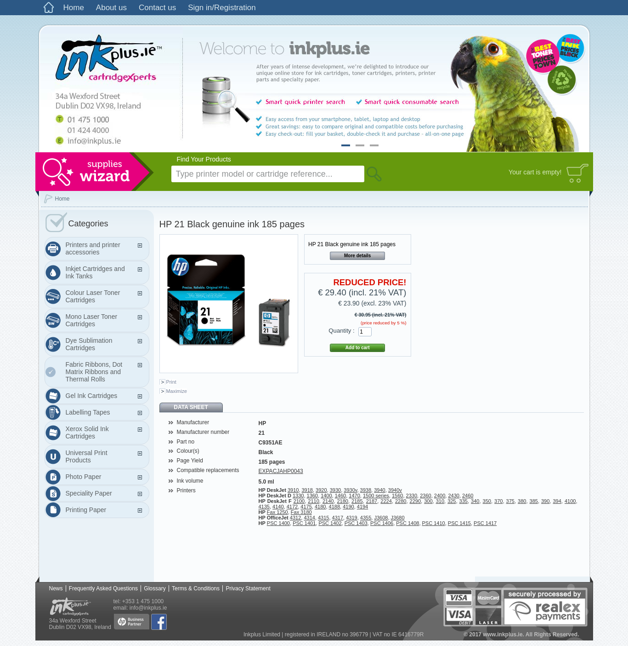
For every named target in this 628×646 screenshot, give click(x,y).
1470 (354, 495)
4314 (309, 517)
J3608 (381, 517)
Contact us (157, 7)
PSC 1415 (459, 523)
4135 (264, 506)
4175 (305, 506)
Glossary (154, 588)
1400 (326, 495)
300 (428, 501)
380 (522, 501)
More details (357, 255)
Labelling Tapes (88, 412)
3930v (350, 490)
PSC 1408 (407, 523)
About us (111, 7)
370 (498, 501)
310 (440, 501)
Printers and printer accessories (93, 248)
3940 (379, 490)
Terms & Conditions (196, 588)
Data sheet (191, 407)
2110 (313, 501)
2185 (356, 501)
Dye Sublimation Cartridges (89, 344)
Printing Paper (86, 509)
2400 (439, 495)
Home (73, 7)
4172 (292, 506)
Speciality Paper (89, 493)
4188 (334, 506)
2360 (425, 495)
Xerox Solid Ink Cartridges (87, 432)
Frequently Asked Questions (103, 588)
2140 (328, 501)
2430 (453, 495)
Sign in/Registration (221, 7)
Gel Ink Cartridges (92, 395)
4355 (365, 517)
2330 (411, 495)
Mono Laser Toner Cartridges (92, 320)
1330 (298, 495)
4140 (277, 506)
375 (510, 501)
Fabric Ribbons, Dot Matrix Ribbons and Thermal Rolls (94, 372)
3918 (307, 490)
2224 (385, 501)
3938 (365, 490)
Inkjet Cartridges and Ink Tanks (95, 272)
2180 (342, 501)
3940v (395, 490)
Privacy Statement (248, 588)
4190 (348, 506)
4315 (323, 517)
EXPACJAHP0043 (281, 471)
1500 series (376, 495)
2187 (371, 501)
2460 (467, 495)
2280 (400, 501)
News (56, 588)
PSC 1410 (433, 523)
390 (545, 501)
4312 (295, 517)
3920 (321, 490)
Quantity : (341, 330)
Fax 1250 (277, 512)
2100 (299, 501)
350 (487, 501)
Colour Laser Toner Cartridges (93, 296)
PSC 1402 (329, 523)
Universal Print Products (86, 456)
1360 (312, 495)
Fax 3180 (301, 512)
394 (557, 501)
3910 (293, 490)
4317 (337, 517)
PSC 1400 (278, 523)
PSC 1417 (485, 523)
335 (463, 501)
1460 (340, 495)
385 (534, 501)
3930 (335, 490)
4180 (320, 506)
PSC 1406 (381, 523)
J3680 (398, 517)
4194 (362, 506)
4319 (351, 517)
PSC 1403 (356, 523)
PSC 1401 (304, 523)
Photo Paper (84, 476)
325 (451, 501)
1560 (397, 495)
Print (171, 382)
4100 (570, 501)
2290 (415, 501)
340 (475, 501)
